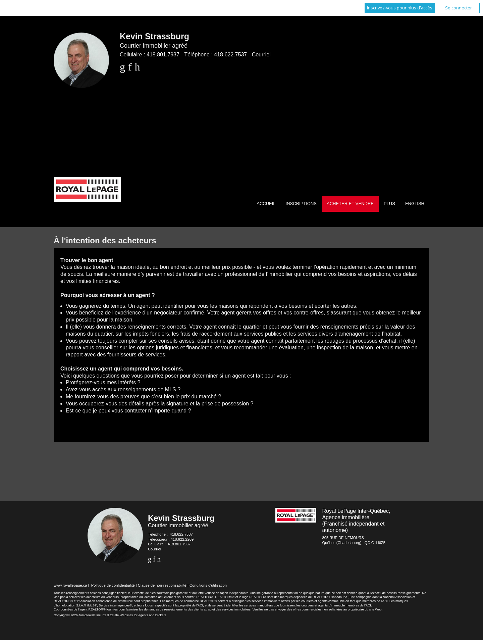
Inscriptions (301, 203)
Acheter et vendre (350, 203)
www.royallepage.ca (70, 585)
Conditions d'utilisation (208, 585)
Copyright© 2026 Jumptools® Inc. (78, 615)
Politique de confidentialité (113, 585)
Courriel (261, 54)
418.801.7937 (163, 54)
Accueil (266, 203)
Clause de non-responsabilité (162, 585)
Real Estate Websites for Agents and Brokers (134, 615)
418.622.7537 (230, 54)
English (414, 203)
